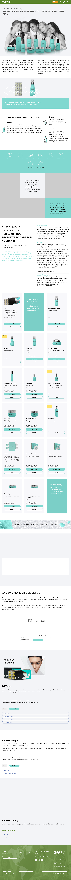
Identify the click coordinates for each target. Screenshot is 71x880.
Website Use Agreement (26, 871)
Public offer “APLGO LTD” (60, 873)
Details (12, 327)
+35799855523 (57, 866)
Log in (55, 1)
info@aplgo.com (63, 866)
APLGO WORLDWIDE (25, 851)
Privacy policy (7, 871)
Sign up (10, 857)
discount (54, 524)
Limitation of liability (8, 873)
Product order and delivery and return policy (54, 871)
